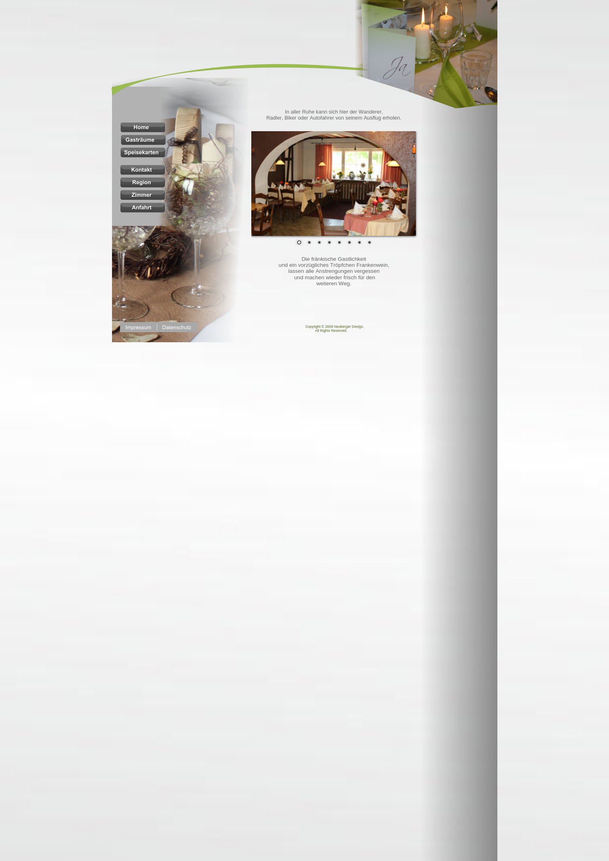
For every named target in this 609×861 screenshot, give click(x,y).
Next (404, 184)
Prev (263, 184)
